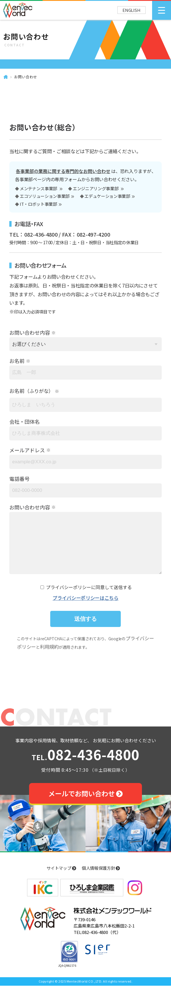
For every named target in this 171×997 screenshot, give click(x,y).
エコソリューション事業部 (44, 196)
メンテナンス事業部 (39, 188)
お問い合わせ (25, 76)
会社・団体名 (24, 421)
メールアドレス (27, 450)
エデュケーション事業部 (107, 196)
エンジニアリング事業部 (96, 188)
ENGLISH (131, 10)
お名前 (17, 360)
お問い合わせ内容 (29, 332)
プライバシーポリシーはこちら (85, 609)
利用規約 (49, 657)
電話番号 (19, 478)
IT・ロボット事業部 (38, 204)
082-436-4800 (85, 767)
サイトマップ (61, 879)
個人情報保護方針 (101, 879)
